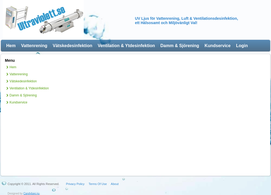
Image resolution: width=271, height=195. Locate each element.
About (115, 184)
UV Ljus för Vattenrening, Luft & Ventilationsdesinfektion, (186, 18)
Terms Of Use (98, 184)
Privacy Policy (75, 184)
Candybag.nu (31, 193)
